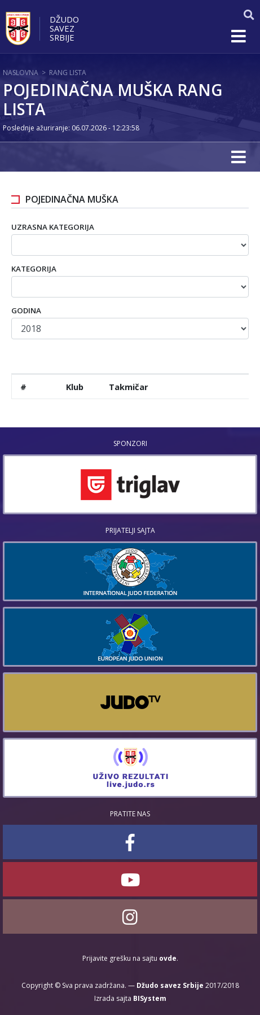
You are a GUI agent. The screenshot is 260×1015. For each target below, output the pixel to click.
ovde (168, 958)
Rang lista (67, 72)
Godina (26, 310)
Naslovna (20, 72)
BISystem (149, 998)
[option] (130, 484)
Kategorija (33, 269)
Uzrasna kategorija (52, 227)
